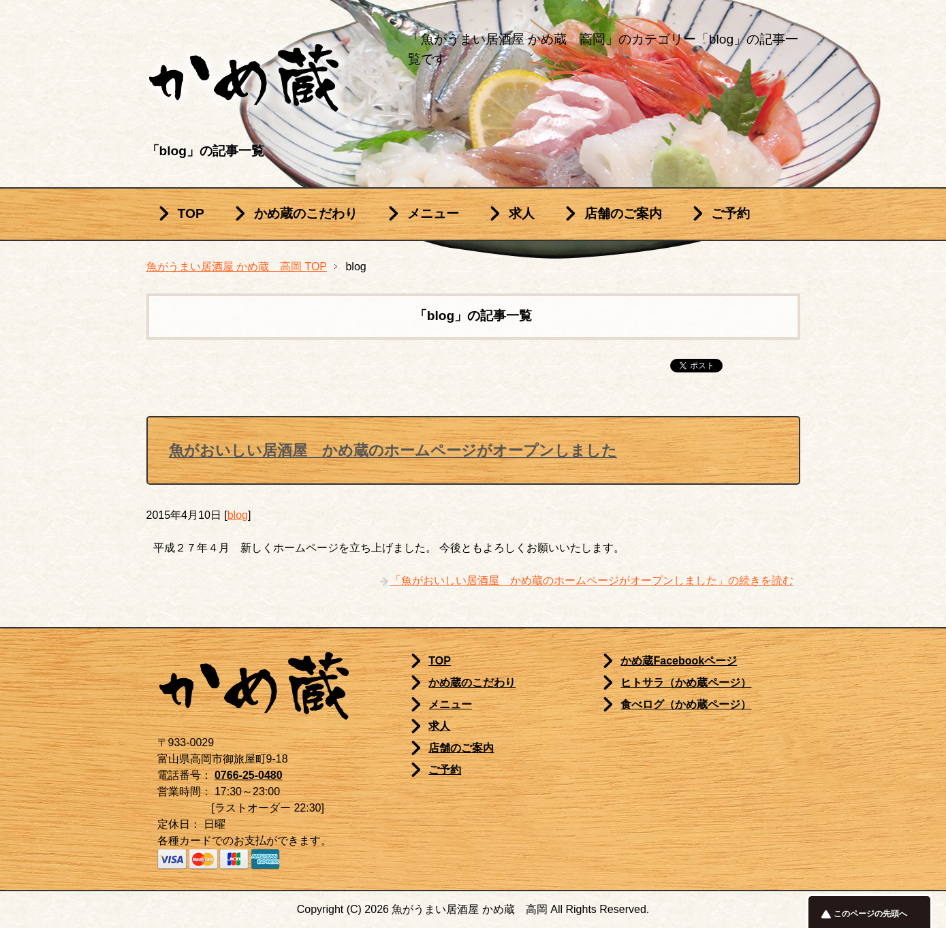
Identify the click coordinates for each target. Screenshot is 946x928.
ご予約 (730, 213)
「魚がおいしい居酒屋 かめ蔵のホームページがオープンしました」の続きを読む (591, 580)
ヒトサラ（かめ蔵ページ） (685, 682)
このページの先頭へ (870, 913)
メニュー (433, 213)
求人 (522, 213)
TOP (191, 213)
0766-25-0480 (249, 775)
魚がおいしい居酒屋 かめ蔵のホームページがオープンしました (393, 450)
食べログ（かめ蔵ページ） (685, 704)
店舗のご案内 (623, 213)
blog (237, 515)
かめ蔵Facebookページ (678, 661)
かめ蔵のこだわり (306, 213)
